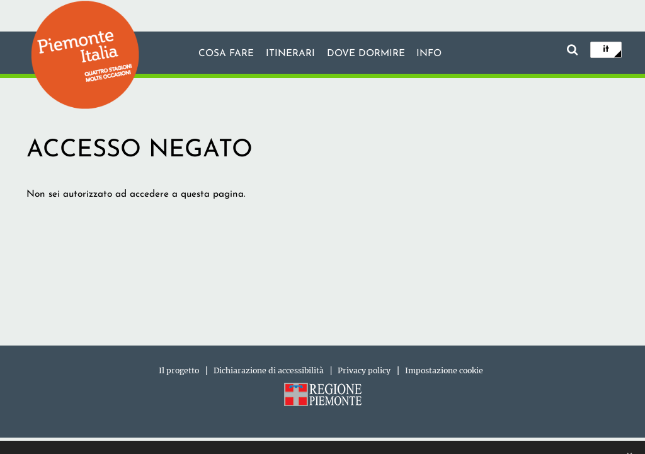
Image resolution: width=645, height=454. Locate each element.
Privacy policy (364, 370)
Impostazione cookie (444, 370)
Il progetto (179, 370)
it (606, 49)
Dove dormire (366, 54)
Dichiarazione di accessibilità (269, 370)
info (429, 54)
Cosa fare (226, 54)
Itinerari (290, 54)
